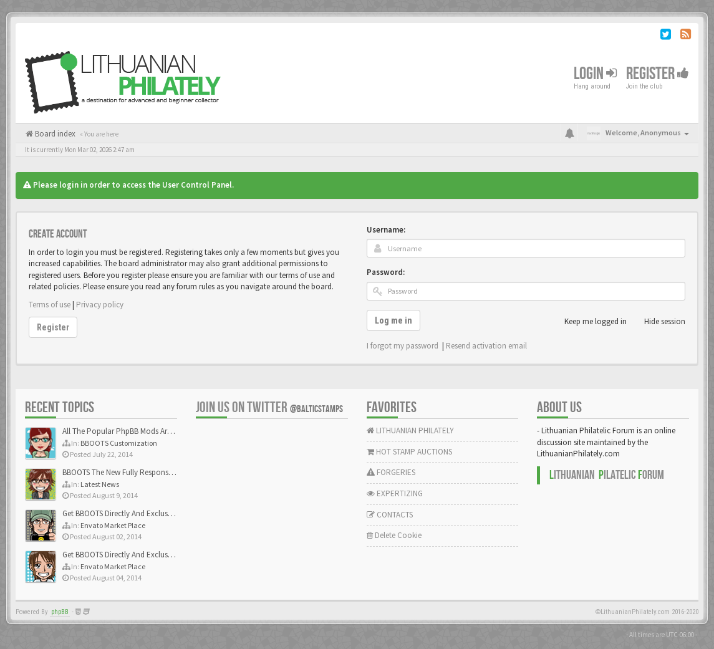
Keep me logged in (589, 321)
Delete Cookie (394, 535)
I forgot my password (402, 345)
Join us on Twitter (269, 407)
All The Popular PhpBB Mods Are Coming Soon (141, 431)
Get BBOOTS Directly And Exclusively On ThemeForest (151, 513)
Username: (386, 229)
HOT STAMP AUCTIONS (409, 451)
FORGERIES (391, 472)
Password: (386, 272)
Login (595, 74)
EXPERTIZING (395, 493)
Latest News (99, 484)
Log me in (393, 320)
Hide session (657, 321)
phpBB (60, 612)
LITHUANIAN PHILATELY (410, 430)
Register (657, 74)
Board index (54, 133)
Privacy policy (99, 304)
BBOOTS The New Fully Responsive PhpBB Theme (144, 472)
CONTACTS (390, 514)
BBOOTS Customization (118, 443)
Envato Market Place (112, 525)
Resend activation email (486, 345)
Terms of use (49, 304)
